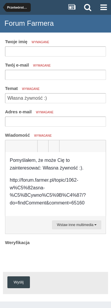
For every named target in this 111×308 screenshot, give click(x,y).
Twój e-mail (28, 64)
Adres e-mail (29, 111)
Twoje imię (27, 41)
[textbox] (55, 184)
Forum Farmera (29, 23)
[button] (10, 146)
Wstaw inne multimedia (76, 225)
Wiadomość (28, 135)
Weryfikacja (17, 242)
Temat (22, 88)
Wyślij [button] (19, 282)
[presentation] (50, 258)
